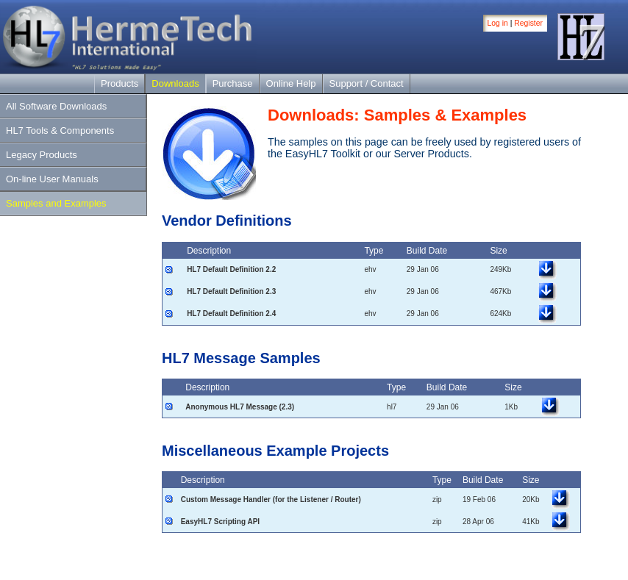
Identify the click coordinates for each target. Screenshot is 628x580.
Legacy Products (41, 154)
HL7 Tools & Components (60, 130)
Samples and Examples (56, 203)
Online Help (291, 83)
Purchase (233, 83)
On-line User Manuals (52, 179)
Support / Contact (366, 83)
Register (528, 23)
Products (119, 83)
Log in (498, 23)
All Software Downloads (56, 106)
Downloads (175, 83)
